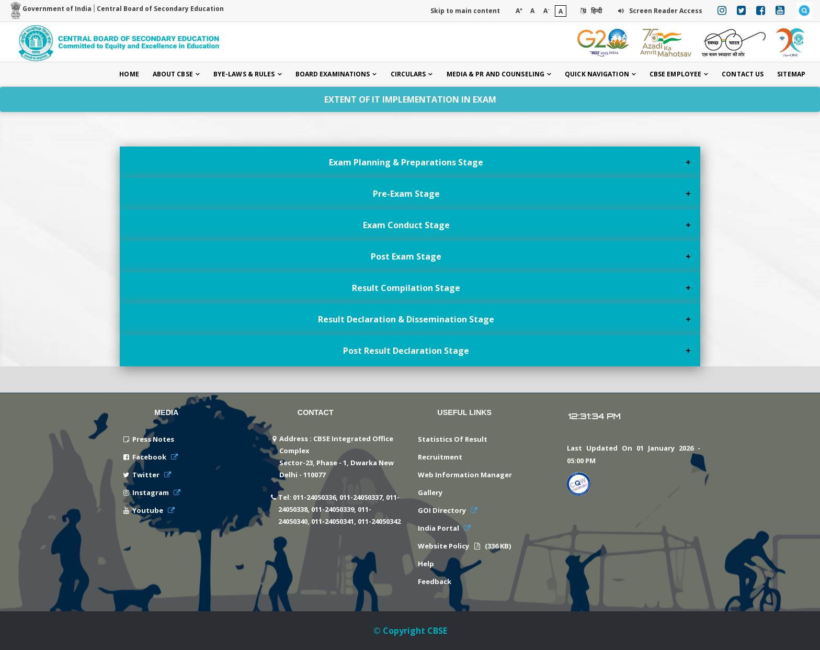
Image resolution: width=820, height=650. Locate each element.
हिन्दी (590, 10)
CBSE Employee (675, 74)
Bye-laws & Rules (244, 74)
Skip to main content (465, 10)
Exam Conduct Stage (406, 225)
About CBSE (173, 74)
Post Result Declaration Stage (406, 350)
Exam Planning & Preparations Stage (406, 162)
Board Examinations (332, 74)
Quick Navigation (597, 74)
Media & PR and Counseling (496, 74)
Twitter (147, 474)
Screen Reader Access (659, 10)
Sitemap (791, 74)
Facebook (150, 457)
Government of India (51, 9)
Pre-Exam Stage (406, 193)
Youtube (148, 510)
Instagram (151, 492)
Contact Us (743, 74)
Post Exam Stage (406, 256)
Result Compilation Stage (406, 288)
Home (129, 74)
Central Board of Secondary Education (160, 8)
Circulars (408, 74)
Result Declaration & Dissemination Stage (406, 319)
